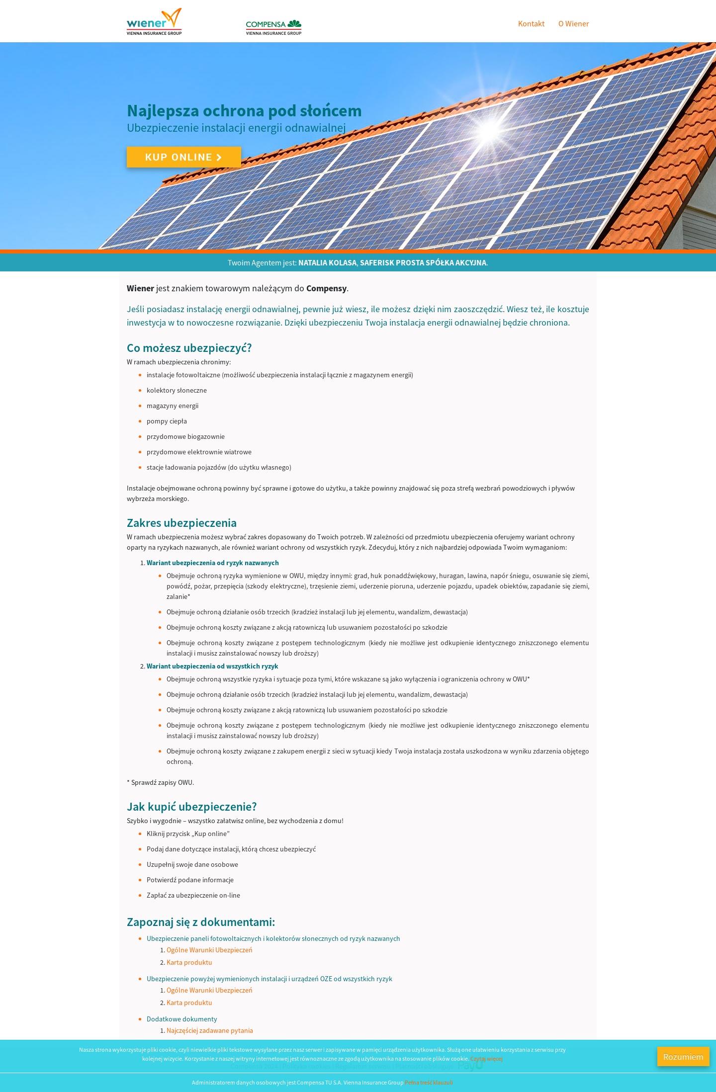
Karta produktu (189, 962)
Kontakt (531, 23)
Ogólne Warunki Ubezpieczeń (210, 949)
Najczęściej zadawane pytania (210, 1030)
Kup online (184, 157)
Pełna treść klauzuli (429, 1082)
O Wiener (573, 23)
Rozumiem (683, 1056)
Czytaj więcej (486, 1058)
